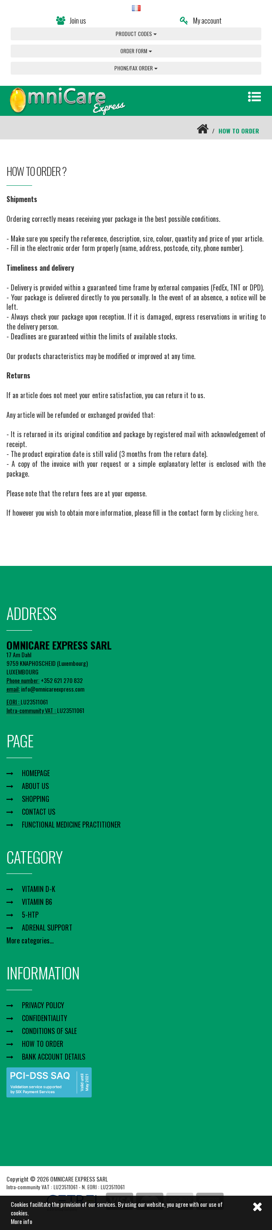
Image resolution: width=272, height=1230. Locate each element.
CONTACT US (38, 812)
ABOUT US (35, 786)
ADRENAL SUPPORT (47, 927)
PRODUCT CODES (136, 33)
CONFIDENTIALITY (44, 1018)
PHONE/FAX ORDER (136, 68)
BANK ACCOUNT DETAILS (53, 1057)
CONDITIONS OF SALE (49, 1031)
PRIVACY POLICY (43, 1005)
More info (21, 1221)
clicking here (240, 513)
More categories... (30, 940)
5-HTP (30, 915)
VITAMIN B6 (37, 902)
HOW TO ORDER (42, 1044)
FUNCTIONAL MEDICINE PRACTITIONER (71, 824)
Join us (71, 20)
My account (200, 20)
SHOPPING (35, 799)
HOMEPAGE (36, 773)
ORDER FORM (136, 50)
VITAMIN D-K (38, 889)
